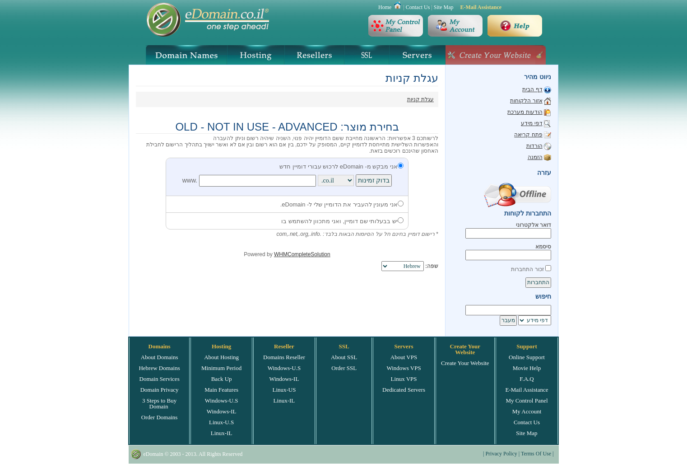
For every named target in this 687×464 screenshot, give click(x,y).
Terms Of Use (536, 453)
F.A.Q (527, 378)
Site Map (444, 7)
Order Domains (159, 417)
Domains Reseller (284, 357)
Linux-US (284, 389)
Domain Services (159, 378)
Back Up (221, 378)
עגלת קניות (420, 99)
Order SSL (344, 368)
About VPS (403, 357)
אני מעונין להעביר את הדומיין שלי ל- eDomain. (342, 204)
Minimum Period (221, 368)
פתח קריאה (528, 134)
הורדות (534, 146)
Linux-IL (221, 433)
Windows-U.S (221, 400)
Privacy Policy (501, 453)
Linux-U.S (221, 422)
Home (384, 7)
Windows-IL (222, 411)
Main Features (221, 389)
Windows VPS (403, 368)
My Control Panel (527, 400)
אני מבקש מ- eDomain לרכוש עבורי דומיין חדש (341, 166)
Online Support (527, 357)
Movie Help (527, 368)
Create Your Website (465, 363)
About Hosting (221, 357)
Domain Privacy (159, 389)
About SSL (344, 357)
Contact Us (418, 7)
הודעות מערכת (524, 112)
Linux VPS (404, 378)
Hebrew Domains (159, 368)
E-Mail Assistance (480, 7)
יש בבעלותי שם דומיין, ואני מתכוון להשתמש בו (342, 221)
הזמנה (535, 157)
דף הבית (532, 89)
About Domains (159, 357)
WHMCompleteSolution (302, 254)
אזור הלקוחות (526, 101)
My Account (527, 411)
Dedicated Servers (403, 389)
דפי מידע (531, 123)
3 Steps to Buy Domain (159, 403)
